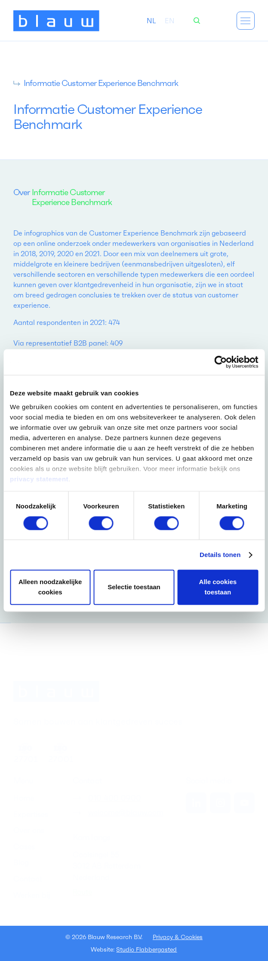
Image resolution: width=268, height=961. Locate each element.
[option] (169, 20)
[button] (246, 21)
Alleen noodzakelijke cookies (50, 587)
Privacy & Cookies (178, 937)
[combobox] (151, 20)
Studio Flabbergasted (146, 949)
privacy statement (39, 479)
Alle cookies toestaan (218, 587)
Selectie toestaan (134, 587)
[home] (56, 20)
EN (170, 20)
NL (151, 20)
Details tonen (220, 554)
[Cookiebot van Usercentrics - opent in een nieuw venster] (220, 361)
